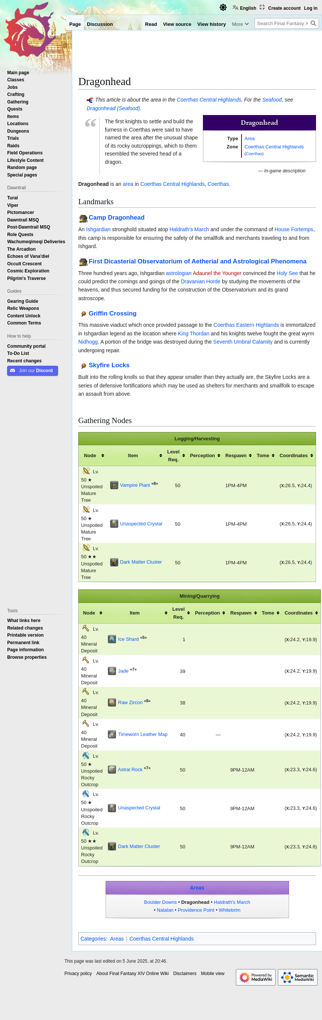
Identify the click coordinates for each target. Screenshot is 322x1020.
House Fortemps (293, 229)
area (128, 184)
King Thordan (193, 333)
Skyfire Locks (109, 365)
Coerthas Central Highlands (209, 99)
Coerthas (254, 154)
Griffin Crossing (113, 313)
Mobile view (213, 973)
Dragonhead (195, 902)
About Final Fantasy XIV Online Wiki (132, 973)
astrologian (179, 273)
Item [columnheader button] (133, 455)
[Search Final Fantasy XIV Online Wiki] (287, 23)
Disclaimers (185, 973)
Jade (123, 671)
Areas (197, 888)
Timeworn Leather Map (142, 734)
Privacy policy (78, 973)
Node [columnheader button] (90, 455)
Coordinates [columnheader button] (294, 455)
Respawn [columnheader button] (236, 455)
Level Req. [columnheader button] (173, 455)
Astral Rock (130, 769)
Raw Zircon (130, 702)
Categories (93, 939)
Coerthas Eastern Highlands (246, 325)
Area (249, 138)
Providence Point (196, 910)
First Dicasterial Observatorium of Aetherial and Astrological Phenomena (198, 261)
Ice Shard (128, 639)
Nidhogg (88, 342)
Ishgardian (98, 229)
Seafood (272, 99)
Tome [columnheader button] (263, 455)
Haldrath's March (189, 229)
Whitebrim (229, 910)
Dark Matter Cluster (141, 562)
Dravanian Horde (201, 281)
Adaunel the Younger (217, 273)
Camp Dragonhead (117, 217)
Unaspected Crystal (141, 523)
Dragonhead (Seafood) (113, 108)
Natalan (165, 910)
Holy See (287, 273)
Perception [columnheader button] (202, 455)
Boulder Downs (160, 902)
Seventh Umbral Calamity (243, 342)
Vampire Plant (135, 485)
